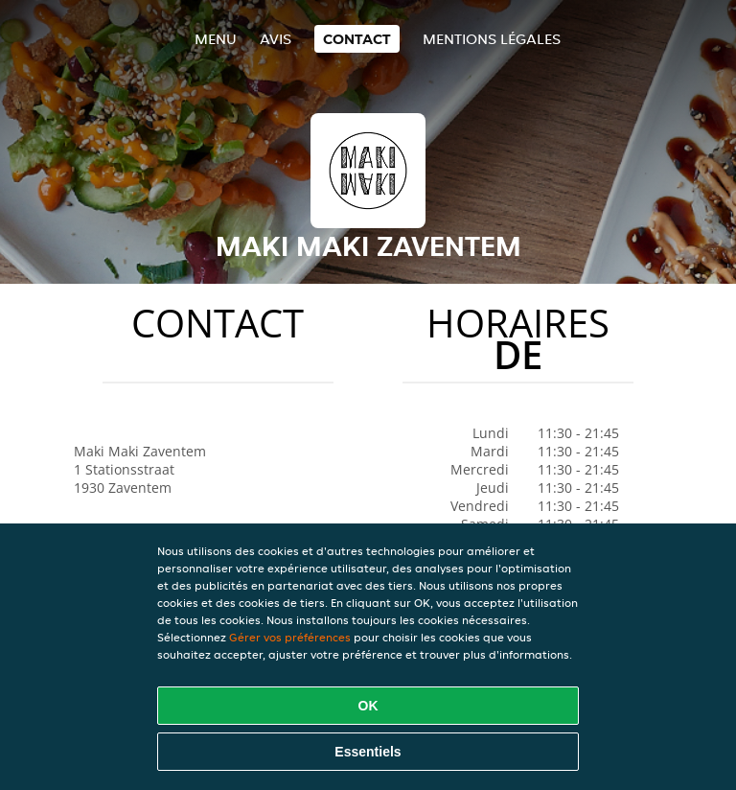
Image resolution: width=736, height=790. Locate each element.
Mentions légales (492, 39)
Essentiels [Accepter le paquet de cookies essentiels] (367, 751)
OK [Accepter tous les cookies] (368, 705)
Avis (275, 39)
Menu (216, 39)
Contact (357, 39)
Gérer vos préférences (290, 637)
